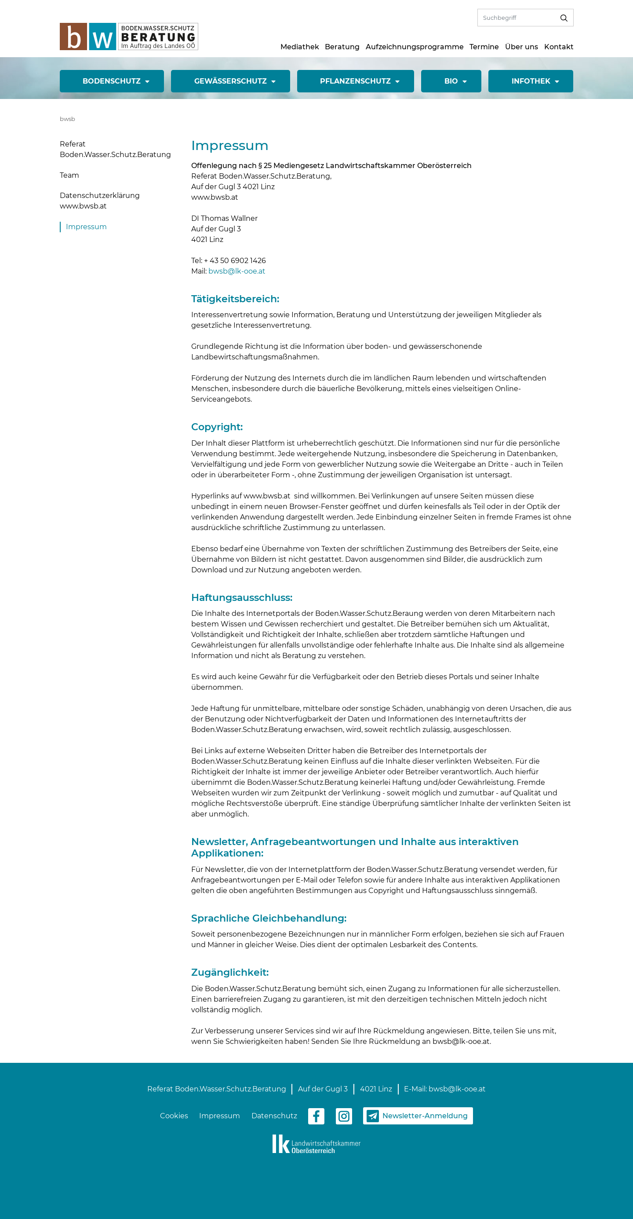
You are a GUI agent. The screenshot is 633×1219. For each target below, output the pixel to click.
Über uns (521, 47)
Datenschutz (274, 1116)
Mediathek (299, 47)
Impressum (86, 227)
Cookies (174, 1116)
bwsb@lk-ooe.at (237, 271)
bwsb (67, 118)
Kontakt (559, 47)
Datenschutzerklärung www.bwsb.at (100, 200)
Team (69, 175)
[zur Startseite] (129, 36)
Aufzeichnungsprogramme (415, 47)
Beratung (342, 47)
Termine (484, 47)
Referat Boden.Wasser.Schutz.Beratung (115, 149)
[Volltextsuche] (516, 17)
